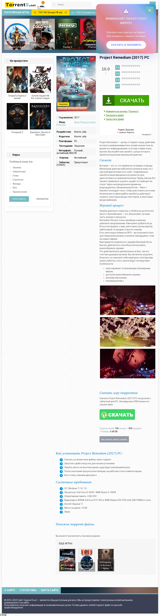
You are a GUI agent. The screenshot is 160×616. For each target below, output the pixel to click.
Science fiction (88, 122)
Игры (76, 122)
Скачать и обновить (125, 45)
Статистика (28, 590)
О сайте (9, 590)
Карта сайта (49, 590)
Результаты (41, 199)
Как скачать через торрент (114, 439)
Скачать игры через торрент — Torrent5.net (25, 4)
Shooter (62, 124)
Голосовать (19, 199)
